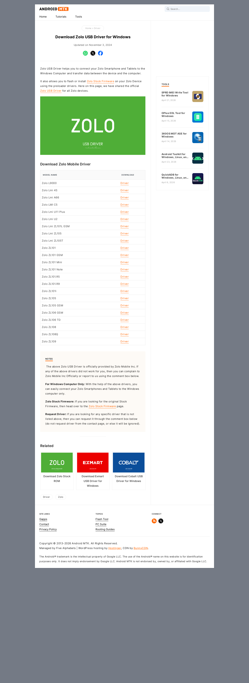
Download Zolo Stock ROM (56, 589)
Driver (97, 28)
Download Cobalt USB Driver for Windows (129, 589)
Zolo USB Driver (51, 90)
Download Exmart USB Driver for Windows (93, 591)
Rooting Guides (105, 640)
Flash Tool (102, 629)
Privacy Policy (48, 640)
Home (43, 16)
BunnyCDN (141, 658)
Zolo (60, 607)
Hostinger (114, 658)
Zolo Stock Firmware (100, 81)
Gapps (43, 629)
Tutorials (60, 16)
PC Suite (101, 634)
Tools (78, 16)
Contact (44, 634)
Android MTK (53, 9)
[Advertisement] (92, 185)
